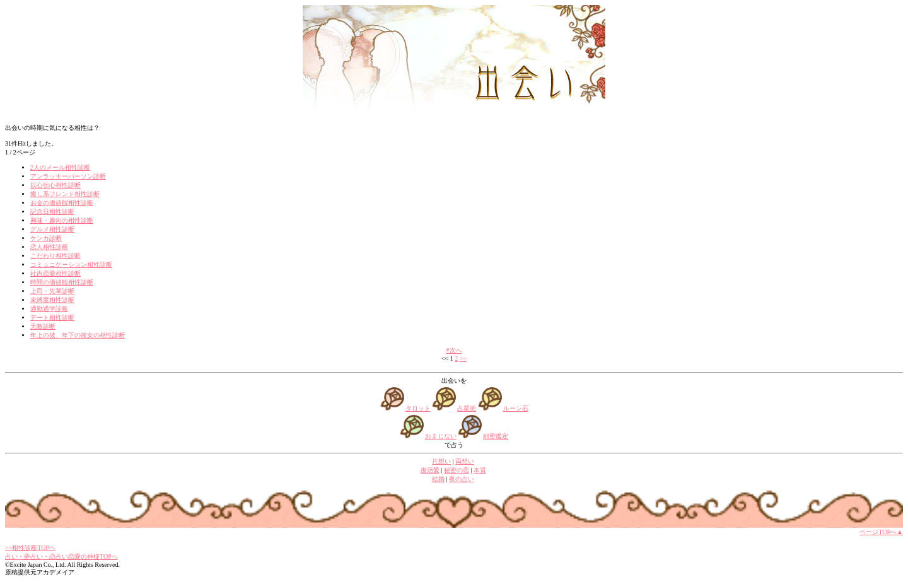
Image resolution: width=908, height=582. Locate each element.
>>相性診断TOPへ (30, 547)
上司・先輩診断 (52, 291)
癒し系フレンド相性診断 (65, 193)
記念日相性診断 (52, 211)
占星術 (466, 408)
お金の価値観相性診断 (61, 202)
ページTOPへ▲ (881, 531)
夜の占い (461, 478)
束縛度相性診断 (52, 299)
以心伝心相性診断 (55, 185)
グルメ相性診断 (52, 229)
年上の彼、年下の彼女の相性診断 (77, 335)
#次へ (454, 350)
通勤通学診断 (49, 308)
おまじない (441, 436)
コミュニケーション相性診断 (71, 264)
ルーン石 (515, 408)
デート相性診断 (52, 317)
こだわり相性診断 (55, 255)
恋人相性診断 (49, 246)
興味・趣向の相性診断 (61, 220)
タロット (418, 408)
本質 (480, 470)
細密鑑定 (495, 436)
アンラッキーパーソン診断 (68, 176)
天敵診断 (42, 326)
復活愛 (430, 470)
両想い (464, 461)
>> (463, 358)
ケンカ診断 (46, 238)
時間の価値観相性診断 (61, 282)
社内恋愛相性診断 (55, 273)
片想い (441, 461)
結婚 (438, 478)
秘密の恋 (456, 470)
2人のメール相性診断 (60, 167)
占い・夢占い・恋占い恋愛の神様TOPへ (61, 556)
